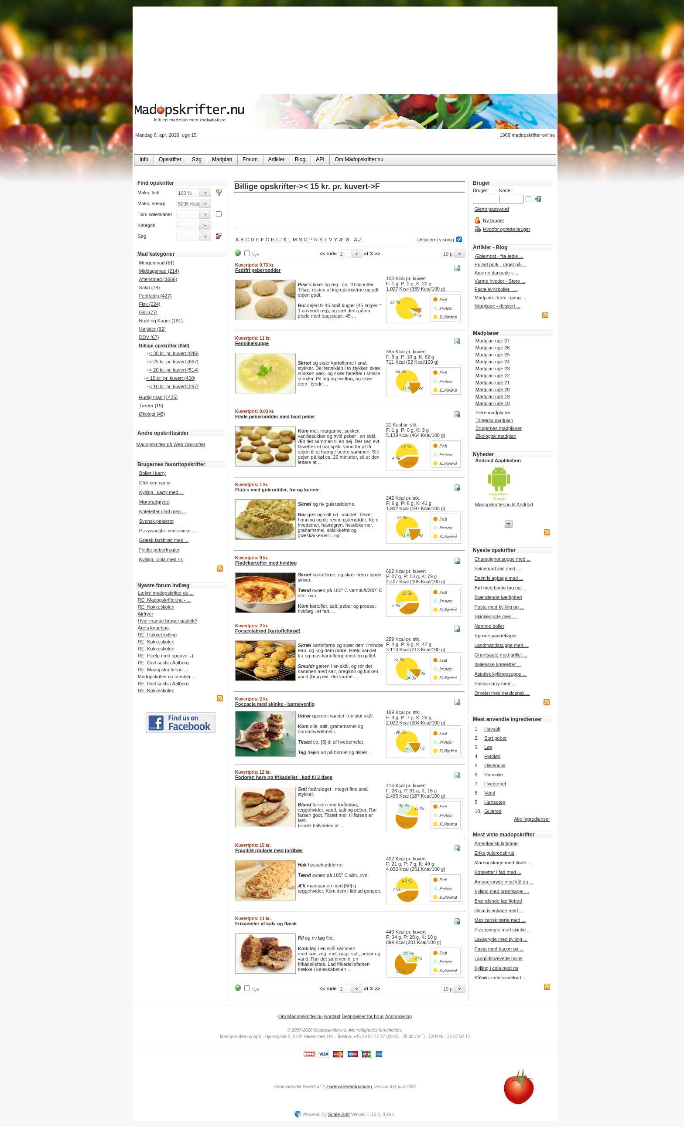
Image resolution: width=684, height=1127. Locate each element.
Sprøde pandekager (496, 635)
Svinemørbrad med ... (498, 568)
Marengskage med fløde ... (502, 862)
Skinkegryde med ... (496, 616)
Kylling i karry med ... (161, 492)
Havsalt (492, 728)
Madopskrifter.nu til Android (504, 504)
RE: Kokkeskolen (156, 606)
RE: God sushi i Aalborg (163, 662)
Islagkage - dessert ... (497, 305)
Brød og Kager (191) (161, 320)
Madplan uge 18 (492, 403)
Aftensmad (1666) (158, 279)
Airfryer (145, 613)
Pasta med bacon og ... (498, 948)
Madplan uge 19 (492, 396)
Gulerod (492, 811)
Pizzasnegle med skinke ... (167, 530)
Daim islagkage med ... (499, 578)
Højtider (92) (152, 329)
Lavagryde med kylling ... (500, 939)
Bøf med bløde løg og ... (500, 587)
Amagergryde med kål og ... (503, 881)
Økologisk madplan (495, 436)
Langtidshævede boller (498, 958)
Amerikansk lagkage (495, 843)
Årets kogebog (153, 627)
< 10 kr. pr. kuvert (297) (173, 386)
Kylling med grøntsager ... (501, 891)
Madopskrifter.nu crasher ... (167, 676)
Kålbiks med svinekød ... (500, 977)
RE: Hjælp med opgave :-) (165, 655)
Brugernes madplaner (498, 428)
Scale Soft (339, 1114)
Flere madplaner (492, 412)
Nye (255, 254)
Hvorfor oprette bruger (506, 229)
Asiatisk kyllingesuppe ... (501, 674)
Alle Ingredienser (532, 819)
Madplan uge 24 (492, 361)
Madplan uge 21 (492, 382)
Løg (488, 747)
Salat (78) (149, 287)
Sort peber (495, 738)
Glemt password (491, 209)
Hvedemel (495, 783)
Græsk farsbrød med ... (164, 540)
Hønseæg (494, 802)
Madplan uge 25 (492, 354)
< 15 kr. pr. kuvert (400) (170, 378)
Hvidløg (492, 756)
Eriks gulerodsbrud (494, 853)
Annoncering (398, 1016)
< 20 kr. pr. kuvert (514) (173, 369)
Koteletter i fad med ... (162, 511)
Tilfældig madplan (494, 420)
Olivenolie (494, 765)
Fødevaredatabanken (349, 1086)
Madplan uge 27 (492, 340)
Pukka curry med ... (495, 683)
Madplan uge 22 (492, 375)
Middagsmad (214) (159, 271)
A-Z (358, 239)
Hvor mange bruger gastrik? (167, 620)
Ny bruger (493, 220)
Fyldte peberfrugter (159, 549)
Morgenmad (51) (156, 262)
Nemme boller (489, 626)
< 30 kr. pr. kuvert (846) (173, 353)
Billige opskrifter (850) (164, 345)
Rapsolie (493, 774)
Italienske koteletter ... (498, 664)
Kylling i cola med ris (161, 559)
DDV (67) (149, 337)
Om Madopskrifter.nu (300, 1016)
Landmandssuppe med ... (502, 645)
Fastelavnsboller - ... (496, 289)
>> (377, 253)
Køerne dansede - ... (496, 272)
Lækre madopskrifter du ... (166, 593)
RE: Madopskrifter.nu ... (163, 669)
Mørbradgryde (154, 501)
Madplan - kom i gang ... (500, 297)
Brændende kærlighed (498, 597)
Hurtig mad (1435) (158, 397)
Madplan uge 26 (492, 347)
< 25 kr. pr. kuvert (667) (173, 361)
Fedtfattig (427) (155, 295)
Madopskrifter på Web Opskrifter (171, 444)
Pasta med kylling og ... (499, 606)
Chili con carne (155, 482)
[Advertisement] (349, 211)
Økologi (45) (152, 413)
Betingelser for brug (362, 1016)
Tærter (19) (151, 405)
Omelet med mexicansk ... (502, 693)
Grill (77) (148, 312)
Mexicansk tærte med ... (499, 920)
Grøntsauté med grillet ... (501, 654)
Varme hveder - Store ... (500, 281)
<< (322, 253)
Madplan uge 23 (492, 368)
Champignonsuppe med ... (503, 559)
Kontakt (332, 1016)
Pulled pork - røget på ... (500, 264)
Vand (489, 792)
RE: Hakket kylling (157, 634)
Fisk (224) (150, 304)
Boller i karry (152, 473)
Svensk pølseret (156, 521)
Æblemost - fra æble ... (499, 256)
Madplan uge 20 (492, 389)
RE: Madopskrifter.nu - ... (164, 599)
